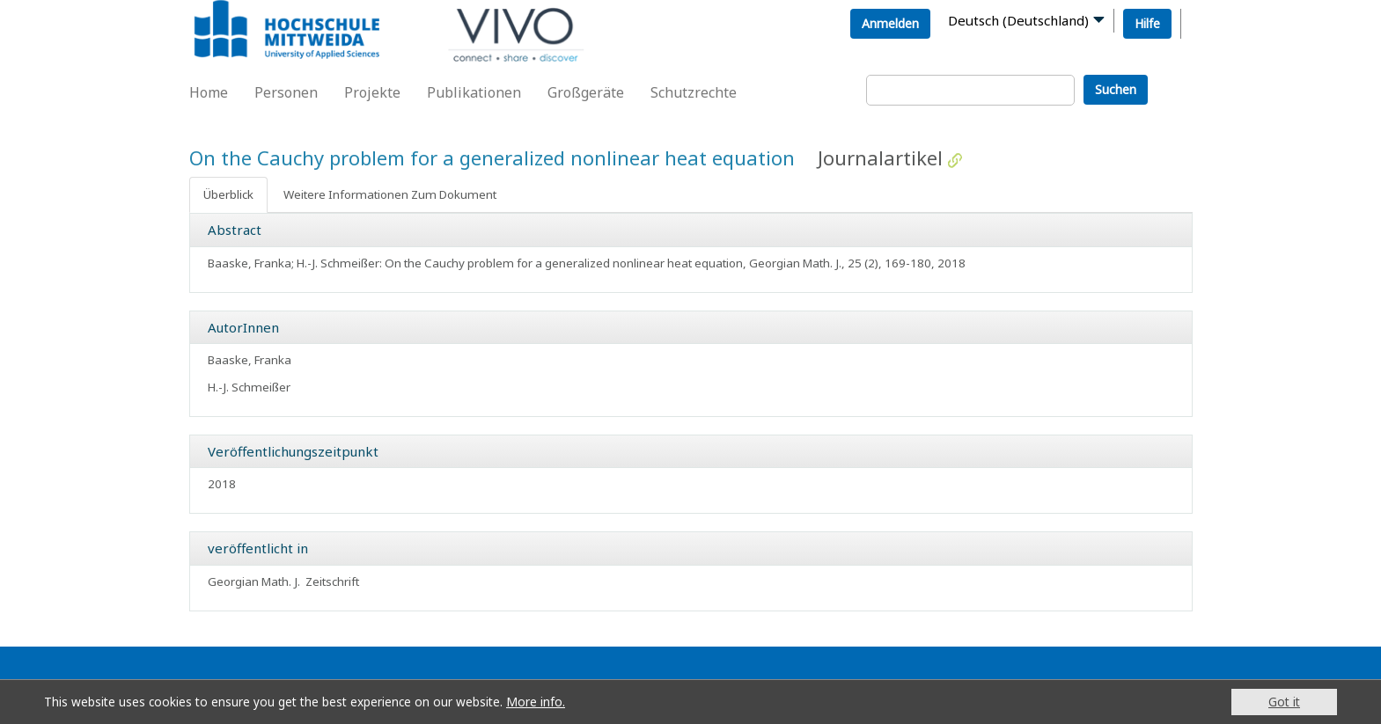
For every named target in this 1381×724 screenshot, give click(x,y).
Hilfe (1147, 23)
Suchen (1115, 89)
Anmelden (890, 23)
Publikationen (474, 92)
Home (208, 92)
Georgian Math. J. (254, 581)
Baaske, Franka (249, 360)
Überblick (228, 194)
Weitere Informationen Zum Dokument (389, 194)
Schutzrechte (693, 92)
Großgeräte (585, 92)
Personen (286, 92)
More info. (535, 701)
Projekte (372, 92)
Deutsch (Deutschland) (1018, 20)
